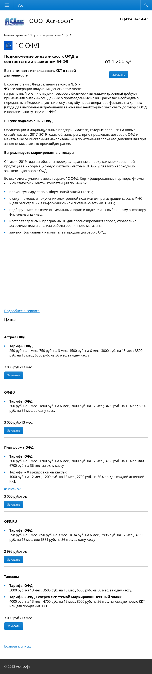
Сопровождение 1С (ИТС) (56, 35)
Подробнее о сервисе (22, 311)
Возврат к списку (17, 646)
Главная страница (15, 35)
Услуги (34, 35)
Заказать (118, 75)
